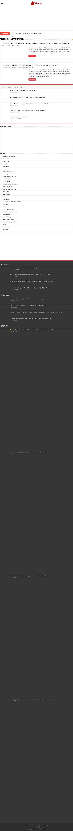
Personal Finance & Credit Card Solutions (12, 201)
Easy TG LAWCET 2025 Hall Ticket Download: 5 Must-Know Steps (28, 453)
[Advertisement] (36, 18)
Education (5, 164)
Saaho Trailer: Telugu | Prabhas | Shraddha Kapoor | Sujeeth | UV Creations (28, 110)
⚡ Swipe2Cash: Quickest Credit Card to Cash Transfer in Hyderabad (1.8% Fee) (27, 33)
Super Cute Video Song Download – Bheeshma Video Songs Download (29, 299)
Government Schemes (8, 171)
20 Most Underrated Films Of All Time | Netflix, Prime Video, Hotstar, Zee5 (27, 97)
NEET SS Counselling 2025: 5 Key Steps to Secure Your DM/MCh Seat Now (31, 576)
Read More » (32, 55)
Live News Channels (7, 186)
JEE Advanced (6, 181)
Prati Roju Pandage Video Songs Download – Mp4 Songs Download (28, 305)
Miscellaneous (6, 191)
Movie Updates (6, 194)
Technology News (7, 214)
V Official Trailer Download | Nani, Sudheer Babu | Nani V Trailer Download (30, 318)
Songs (4, 206)
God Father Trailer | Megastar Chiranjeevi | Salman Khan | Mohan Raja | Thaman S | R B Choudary (37, 312)
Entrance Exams (6, 169)
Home (2, 36)
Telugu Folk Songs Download (9, 217)
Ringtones (5, 204)
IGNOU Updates (6, 179)
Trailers (14, 45)
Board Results (6, 159)
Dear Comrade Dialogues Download (18, 117)
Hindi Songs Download (8, 174)
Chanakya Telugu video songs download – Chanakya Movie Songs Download (30, 65)
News (4, 196)
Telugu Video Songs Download (19, 67)
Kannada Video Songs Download (10, 184)
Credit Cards (6, 161)
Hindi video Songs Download (9, 176)
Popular (9, 87)
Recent (3, 87)
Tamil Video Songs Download (9, 211)
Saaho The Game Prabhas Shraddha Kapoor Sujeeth (22, 90)
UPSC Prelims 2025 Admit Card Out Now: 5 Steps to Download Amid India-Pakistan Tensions (35, 699)
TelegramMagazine (31, 825)
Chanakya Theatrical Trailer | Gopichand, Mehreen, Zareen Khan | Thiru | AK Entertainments (35, 43)
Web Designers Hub (47, 825)
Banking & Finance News (9, 156)
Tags (21, 87)
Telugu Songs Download (8, 219)
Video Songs (28, 67)
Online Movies (6, 199)
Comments (15, 87)
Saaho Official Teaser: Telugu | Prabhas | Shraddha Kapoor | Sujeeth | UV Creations (30, 103)
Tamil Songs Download (8, 209)
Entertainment (6, 166)
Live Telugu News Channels (9, 189)
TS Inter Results (6, 227)
